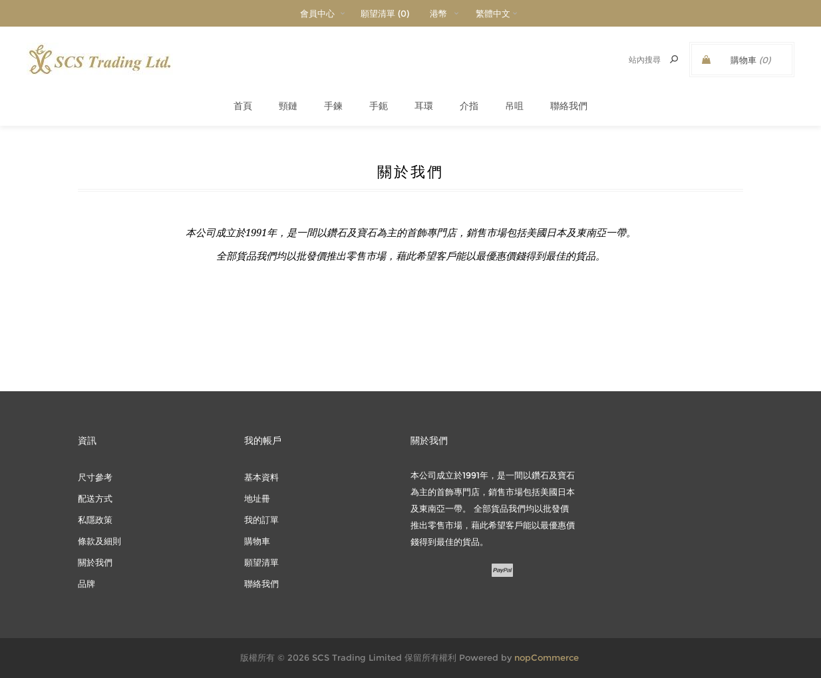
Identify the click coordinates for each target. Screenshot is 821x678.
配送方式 (95, 498)
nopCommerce (546, 657)
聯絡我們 (568, 106)
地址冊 (257, 498)
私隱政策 (95, 519)
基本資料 (261, 477)
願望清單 (261, 562)
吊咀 (514, 106)
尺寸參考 (95, 477)
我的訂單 (261, 519)
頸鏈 (288, 106)
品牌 (86, 583)
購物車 (257, 541)
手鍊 (333, 106)
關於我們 (95, 562)
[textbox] (629, 60)
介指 (469, 106)
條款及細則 (99, 541)
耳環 (423, 106)
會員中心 (317, 13)
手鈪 (378, 106)
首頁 (243, 106)
